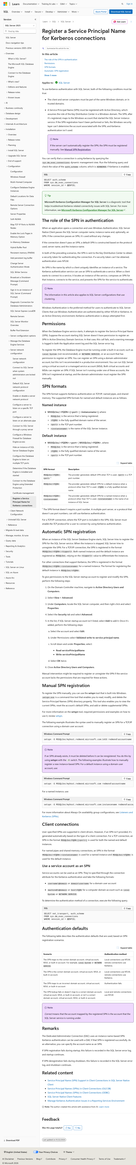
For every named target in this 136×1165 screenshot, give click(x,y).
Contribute (50, 1158)
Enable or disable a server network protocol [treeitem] (24, 397)
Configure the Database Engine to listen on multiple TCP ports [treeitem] (23, 459)
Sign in (129, 3)
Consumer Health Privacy (82, 1158)
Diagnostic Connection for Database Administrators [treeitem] (22, 304)
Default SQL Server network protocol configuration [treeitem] (21, 387)
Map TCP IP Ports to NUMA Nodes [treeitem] (22, 226)
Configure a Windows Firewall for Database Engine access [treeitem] (22, 438)
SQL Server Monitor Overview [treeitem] (19, 323)
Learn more (104, 1106)
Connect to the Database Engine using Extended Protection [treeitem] (24, 484)
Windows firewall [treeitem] (17, 176)
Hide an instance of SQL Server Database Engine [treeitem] (23, 449)
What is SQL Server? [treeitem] (17, 58)
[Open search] (122, 4)
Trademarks (119, 1158)
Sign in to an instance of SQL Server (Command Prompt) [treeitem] (21, 293)
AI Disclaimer (8, 1158)
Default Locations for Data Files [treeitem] (22, 198)
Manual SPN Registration (78, 149)
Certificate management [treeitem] (23, 493)
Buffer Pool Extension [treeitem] (19, 330)
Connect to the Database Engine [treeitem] (19, 74)
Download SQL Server (121, 11)
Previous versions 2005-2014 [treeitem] (18, 48)
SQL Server (66, 21)
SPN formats (50, 67)
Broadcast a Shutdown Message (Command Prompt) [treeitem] (20, 281)
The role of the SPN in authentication (60, 59)
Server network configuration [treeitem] (19, 360)
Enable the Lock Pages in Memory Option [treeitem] (21, 235)
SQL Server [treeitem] (11, 37)
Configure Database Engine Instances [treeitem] (22, 189)
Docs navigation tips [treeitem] (15, 42)
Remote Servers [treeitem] (17, 316)
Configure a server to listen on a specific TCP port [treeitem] (23, 408)
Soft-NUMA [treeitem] (15, 219)
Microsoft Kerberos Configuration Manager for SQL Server (92, 209)
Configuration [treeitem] (16, 171)
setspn (59, 715)
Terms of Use (104, 1158)
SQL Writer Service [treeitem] (18, 272)
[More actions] (131, 21)
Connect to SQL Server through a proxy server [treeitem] (23, 427)
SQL (54, 21)
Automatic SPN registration (56, 70)
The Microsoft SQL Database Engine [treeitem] (21, 66)
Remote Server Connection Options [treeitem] (22, 207)
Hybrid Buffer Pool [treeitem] (18, 247)
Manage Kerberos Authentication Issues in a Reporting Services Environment (86, 1100)
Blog (38, 1158)
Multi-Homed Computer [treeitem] (21, 182)
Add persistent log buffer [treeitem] (21, 258)
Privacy (62, 1158)
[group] (88, 805)
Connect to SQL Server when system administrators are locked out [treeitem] (24, 372)
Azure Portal (100, 11)
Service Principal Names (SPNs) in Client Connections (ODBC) (79, 1092)
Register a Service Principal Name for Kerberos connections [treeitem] (22, 502)
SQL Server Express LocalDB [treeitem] (22, 311)
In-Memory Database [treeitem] (19, 242)
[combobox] (19, 25)
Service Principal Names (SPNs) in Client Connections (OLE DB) (79, 1088)
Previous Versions (25, 1158)
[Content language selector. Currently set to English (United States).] (15, 1152)
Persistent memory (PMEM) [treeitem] (22, 252)
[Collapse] (35, 19)
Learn (45, 21)
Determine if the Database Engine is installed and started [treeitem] (24, 472)
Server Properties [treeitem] (18, 213)
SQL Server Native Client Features (64, 1096)
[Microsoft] (5, 4)
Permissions (49, 63)
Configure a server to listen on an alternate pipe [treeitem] (24, 419)
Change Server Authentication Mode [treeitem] (19, 265)
